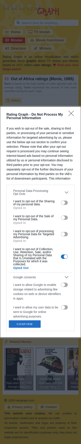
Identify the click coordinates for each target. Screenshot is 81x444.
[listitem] (40, 192)
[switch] (64, 203)
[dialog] (40, 222)
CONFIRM (25, 324)
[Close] (72, 115)
